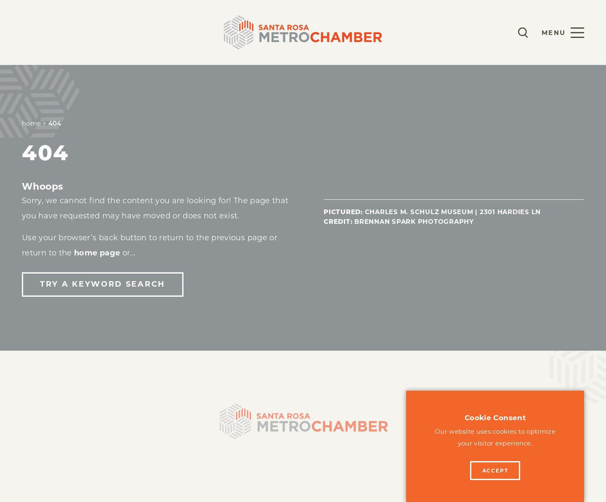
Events (167, 32)
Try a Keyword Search (102, 284)
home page (97, 253)
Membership (49, 32)
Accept (495, 470)
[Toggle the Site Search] (523, 32)
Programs (113, 32)
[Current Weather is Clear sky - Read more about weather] (498, 32)
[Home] (303, 424)
